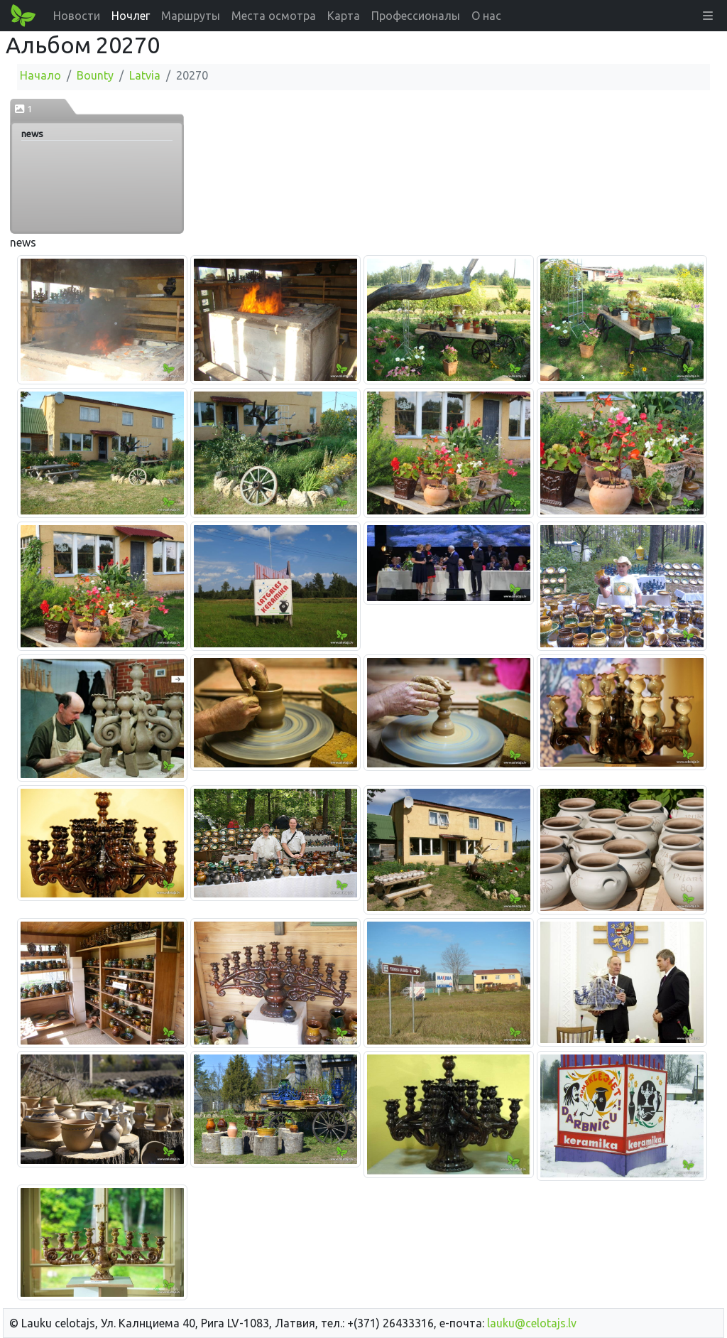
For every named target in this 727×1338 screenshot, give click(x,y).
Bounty (95, 75)
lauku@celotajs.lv (531, 1323)
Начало (40, 75)
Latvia (144, 75)
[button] (707, 15)
